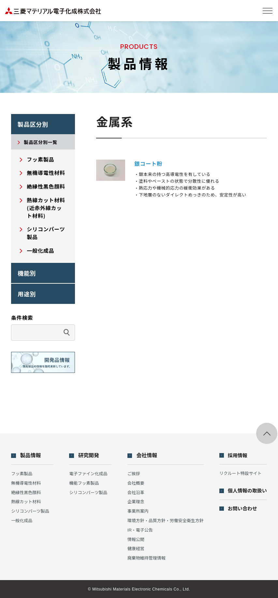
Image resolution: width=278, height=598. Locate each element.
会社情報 (146, 455)
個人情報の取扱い (247, 490)
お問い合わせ (242, 508)
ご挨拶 (133, 474)
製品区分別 (33, 124)
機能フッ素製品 (84, 483)
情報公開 (135, 539)
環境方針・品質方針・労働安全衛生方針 (165, 521)
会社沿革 (135, 493)
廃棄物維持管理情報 (146, 558)
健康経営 (135, 549)
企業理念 (135, 502)
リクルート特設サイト (240, 473)
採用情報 (237, 455)
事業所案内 (138, 511)
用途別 (27, 294)
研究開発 (88, 455)
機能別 (27, 273)
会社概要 (135, 483)
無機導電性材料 (26, 483)
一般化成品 (21, 521)
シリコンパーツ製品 (30, 511)
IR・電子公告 (140, 530)
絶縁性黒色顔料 (26, 493)
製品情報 (30, 455)
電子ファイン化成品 (88, 474)
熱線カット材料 (26, 502)
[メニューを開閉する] (267, 10)
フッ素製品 (21, 474)
